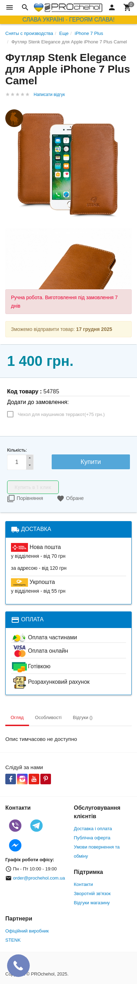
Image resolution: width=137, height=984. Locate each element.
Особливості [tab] (48, 717)
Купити (91, 461)
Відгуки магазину (92, 902)
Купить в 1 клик (33, 487)
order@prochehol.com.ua (39, 878)
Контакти (83, 884)
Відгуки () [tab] (83, 717)
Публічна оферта (92, 837)
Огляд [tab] (17, 717)
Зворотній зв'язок (92, 893)
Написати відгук (49, 94)
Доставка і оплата (93, 828)
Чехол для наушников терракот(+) (61, 414)
